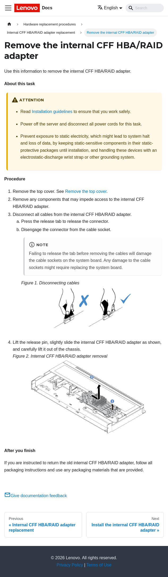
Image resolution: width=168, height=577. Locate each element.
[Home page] (9, 24)
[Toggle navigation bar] (8, 8)
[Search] (145, 8)
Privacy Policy (70, 565)
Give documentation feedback (35, 495)
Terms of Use (99, 565)
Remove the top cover (85, 191)
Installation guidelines (52, 111)
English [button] (107, 8)
